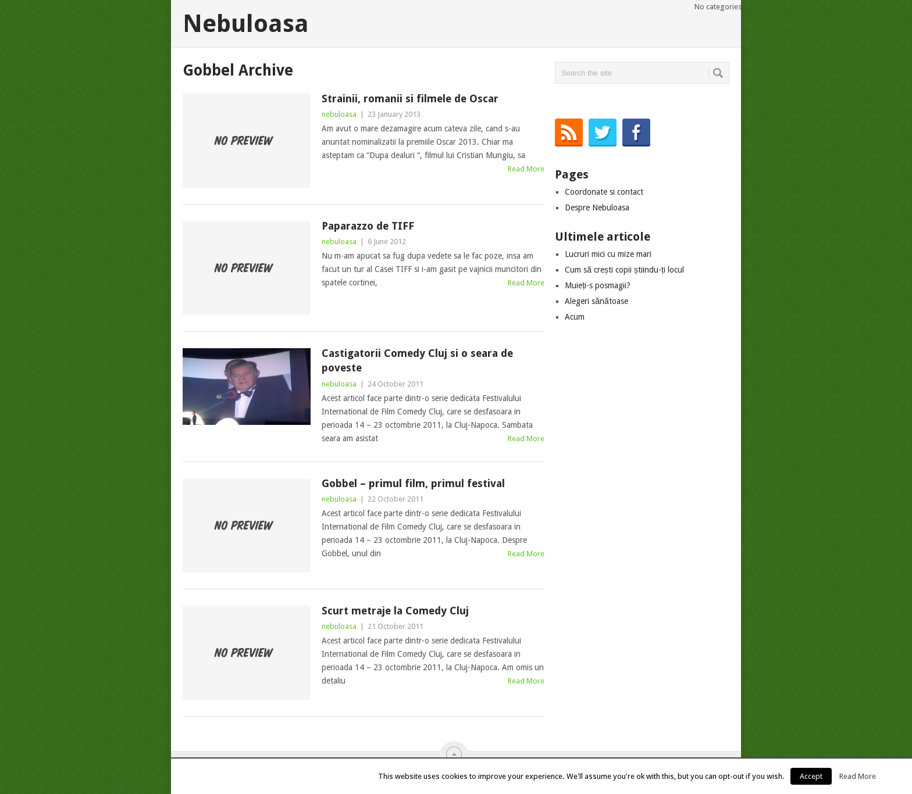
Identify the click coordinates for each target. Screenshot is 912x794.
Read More (526, 168)
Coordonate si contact (604, 191)
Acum (575, 316)
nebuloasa (339, 114)
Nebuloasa (246, 24)
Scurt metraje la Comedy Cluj (395, 611)
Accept (811, 776)
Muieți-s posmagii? (597, 285)
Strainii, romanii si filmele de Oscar (410, 98)
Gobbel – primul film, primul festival (413, 483)
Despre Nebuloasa (597, 207)
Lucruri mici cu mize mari (608, 254)
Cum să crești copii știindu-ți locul (624, 269)
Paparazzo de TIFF (368, 226)
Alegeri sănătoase (596, 301)
